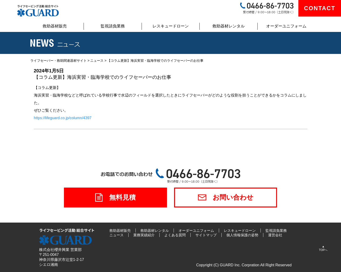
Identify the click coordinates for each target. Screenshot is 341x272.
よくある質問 (175, 235)
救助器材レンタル (228, 26)
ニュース (116, 235)
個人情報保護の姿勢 (242, 235)
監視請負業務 (113, 26)
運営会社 (275, 235)
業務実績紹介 (144, 235)
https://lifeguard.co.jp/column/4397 (63, 118)
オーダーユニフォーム (286, 26)
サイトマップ (206, 235)
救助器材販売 (55, 26)
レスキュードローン (171, 26)
